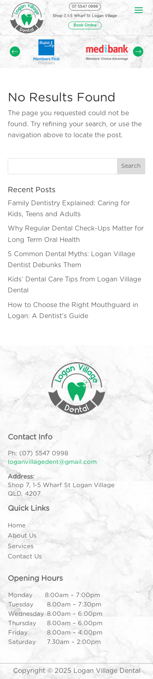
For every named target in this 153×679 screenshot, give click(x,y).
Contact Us (25, 557)
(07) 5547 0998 (43, 453)
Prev (15, 51)
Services (20, 546)
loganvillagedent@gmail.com (52, 462)
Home (17, 526)
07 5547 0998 (85, 7)
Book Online (84, 25)
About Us (22, 536)
